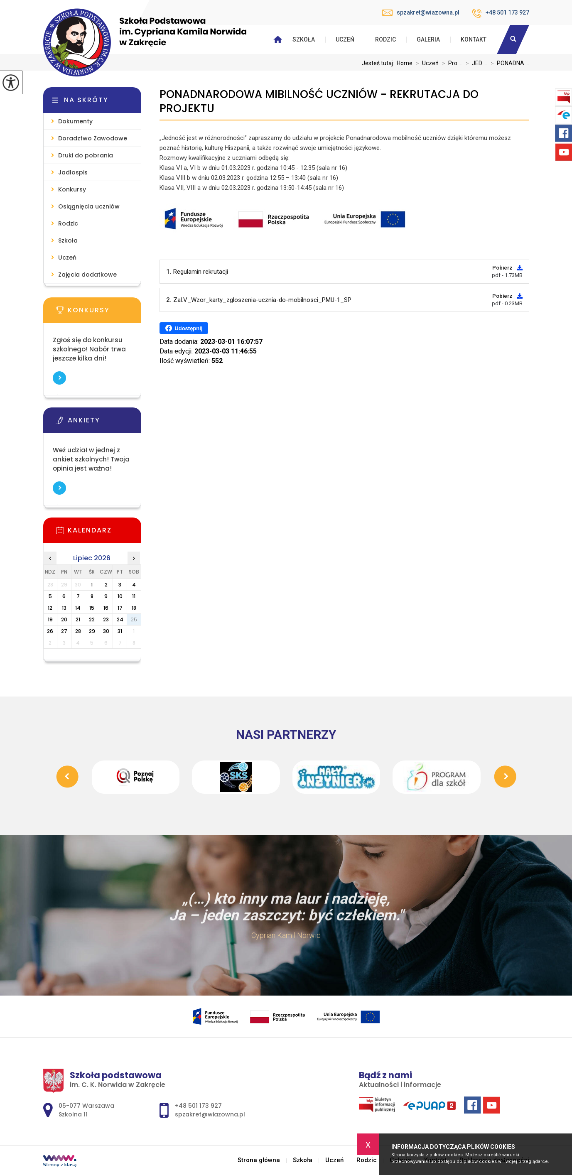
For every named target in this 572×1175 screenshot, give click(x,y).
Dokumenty (75, 121)
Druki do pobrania (85, 155)
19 (50, 619)
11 (133, 596)
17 (120, 607)
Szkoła (303, 39)
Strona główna (259, 1160)
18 (134, 607)
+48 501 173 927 (500, 13)
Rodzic (385, 39)
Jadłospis (73, 172)
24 (120, 619)
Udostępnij (183, 328)
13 (64, 607)
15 (91, 607)
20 (64, 619)
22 (92, 619)
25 (133, 619)
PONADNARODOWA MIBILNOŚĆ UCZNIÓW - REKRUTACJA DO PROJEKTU (319, 101)
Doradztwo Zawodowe (92, 138)
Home (404, 63)
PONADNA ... (508, 63)
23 (106, 619)
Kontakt (473, 39)
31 (120, 631)
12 (50, 607)
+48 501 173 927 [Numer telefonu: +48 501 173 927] (198, 1105)
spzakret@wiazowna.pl (420, 12)
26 (50, 631)
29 (92, 631)
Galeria (428, 39)
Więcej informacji (59, 378)
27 (64, 631)
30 (106, 631)
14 (78, 607)
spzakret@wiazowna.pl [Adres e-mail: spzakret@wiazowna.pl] (210, 1114)
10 (120, 596)
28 (78, 631)
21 (78, 619)
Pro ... (450, 63)
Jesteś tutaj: (379, 63)
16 (105, 607)
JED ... (474, 63)
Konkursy (72, 189)
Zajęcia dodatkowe (87, 274)
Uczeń (345, 39)
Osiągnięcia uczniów (89, 206)
